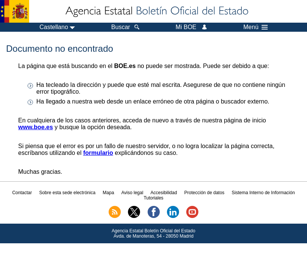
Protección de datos (204, 192)
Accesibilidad (164, 192)
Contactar (22, 192)
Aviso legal (132, 192)
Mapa (108, 192)
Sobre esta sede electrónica (67, 192)
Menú (255, 27)
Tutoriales (153, 198)
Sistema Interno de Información (263, 192)
